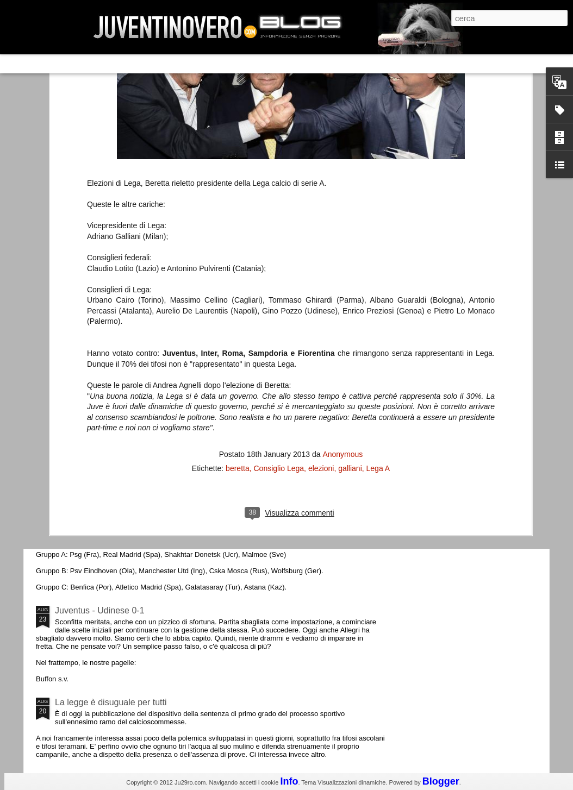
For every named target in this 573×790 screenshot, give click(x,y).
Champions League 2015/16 (109, 518)
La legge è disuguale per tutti (110, 702)
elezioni (321, 291)
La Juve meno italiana (97, 412)
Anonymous (342, 277)
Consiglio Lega (278, 291)
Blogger (440, 781)
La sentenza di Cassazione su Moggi (482, 325)
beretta (238, 291)
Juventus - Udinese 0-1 (100, 610)
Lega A (378, 291)
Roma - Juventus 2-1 (95, 471)
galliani (350, 291)
